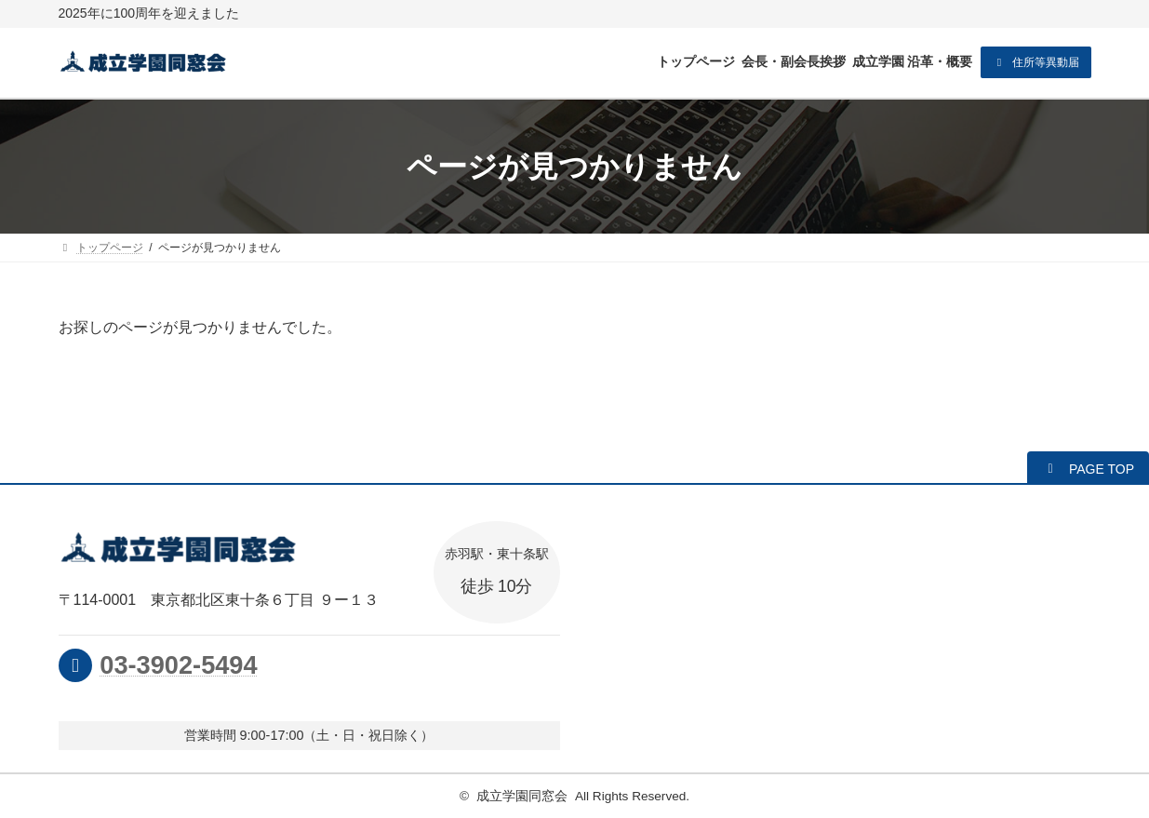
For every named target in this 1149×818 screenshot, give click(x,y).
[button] (1036, 62)
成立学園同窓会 (522, 796)
